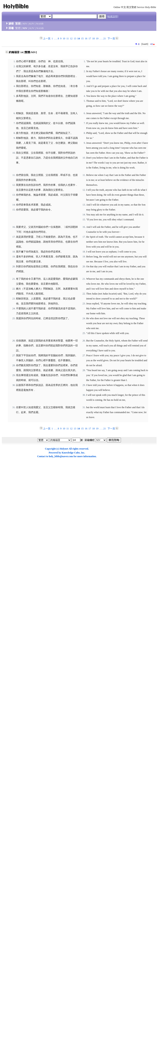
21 (104, 38)
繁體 (18, 23)
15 (82, 38)
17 (89, 38)
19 (97, 38)
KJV (31, 23)
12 (71, 38)
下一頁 (111, 38)
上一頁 (46, 38)
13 (75, 38)
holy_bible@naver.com (61, 456)
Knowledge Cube (71, 452)
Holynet (64, 448)
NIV (24, 23)
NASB (39, 23)
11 (67, 38)
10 (64, 38)
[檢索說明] (112, 16)
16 (86, 38)
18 (93, 38)
